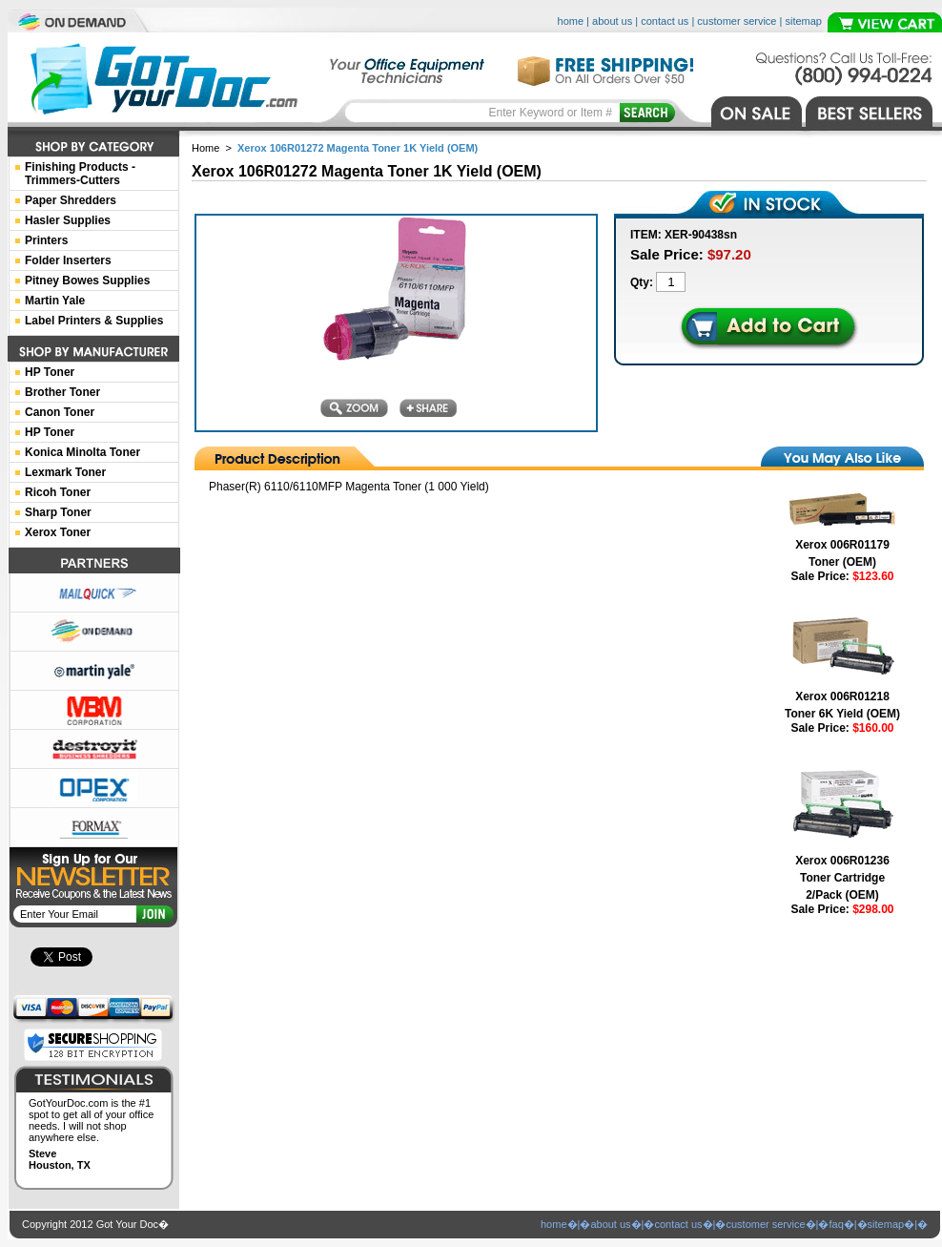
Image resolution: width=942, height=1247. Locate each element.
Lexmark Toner (65, 472)
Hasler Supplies (68, 220)
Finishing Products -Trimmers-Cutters (80, 173)
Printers (46, 240)
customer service (736, 21)
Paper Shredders (70, 200)
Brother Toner (62, 392)
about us (612, 21)
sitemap (803, 21)
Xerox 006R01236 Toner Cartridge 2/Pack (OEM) (842, 878)
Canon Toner (59, 412)
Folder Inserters (68, 260)
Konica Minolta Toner (82, 452)
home (571, 21)
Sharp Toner (58, 512)
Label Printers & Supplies (94, 320)
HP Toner (49, 372)
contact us (664, 21)
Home (205, 148)
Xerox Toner (58, 532)
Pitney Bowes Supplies (87, 280)
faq (836, 1224)
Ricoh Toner (58, 492)
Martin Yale (55, 300)
